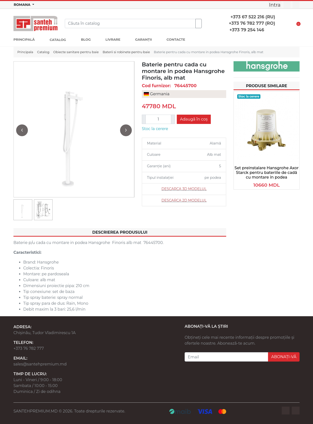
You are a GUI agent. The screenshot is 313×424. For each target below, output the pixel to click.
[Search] (130, 23)
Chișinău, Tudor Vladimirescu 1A (44, 332)
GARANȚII (143, 39)
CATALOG (58, 40)
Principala (25, 52)
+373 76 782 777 (28, 348)
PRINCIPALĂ (24, 39)
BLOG (86, 39)
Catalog (43, 52)
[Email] (226, 357)
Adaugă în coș (194, 119)
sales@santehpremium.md (40, 364)
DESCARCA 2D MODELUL (183, 200)
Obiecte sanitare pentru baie (76, 52)
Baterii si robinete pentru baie (126, 52)
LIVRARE (112, 39)
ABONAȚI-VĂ (283, 356)
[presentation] (22, 130)
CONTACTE (176, 39)
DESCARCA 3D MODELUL (183, 189)
